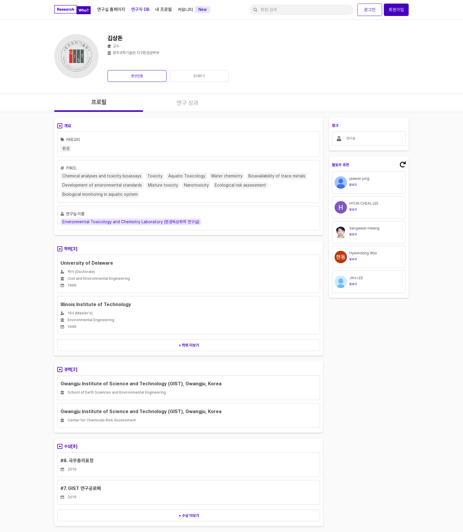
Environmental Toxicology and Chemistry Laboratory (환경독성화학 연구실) (130, 221)
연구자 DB (140, 9)
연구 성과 (187, 102)
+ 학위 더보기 (189, 345)
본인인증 (137, 76)
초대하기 (199, 76)
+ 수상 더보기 (189, 515)
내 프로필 (163, 9)
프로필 (98, 102)
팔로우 (353, 184)
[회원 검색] (301, 9)
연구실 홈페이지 (111, 9)
